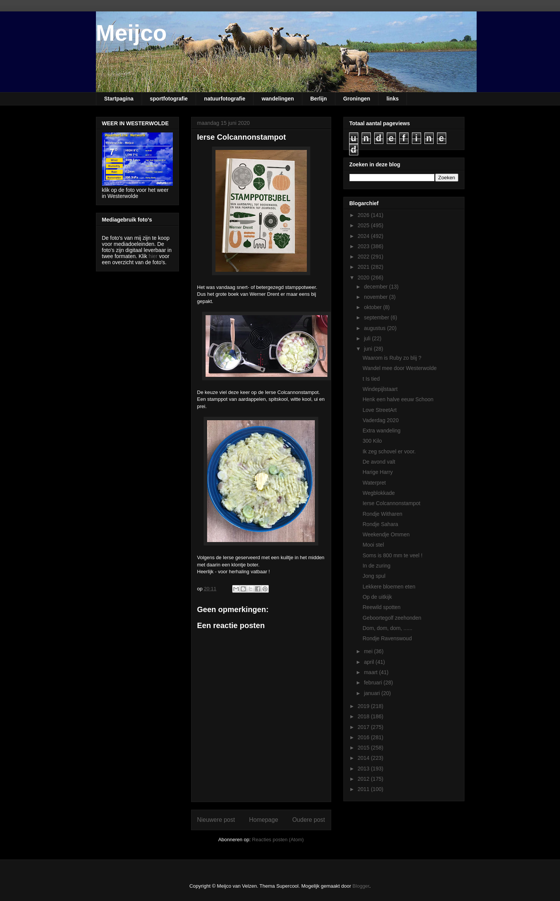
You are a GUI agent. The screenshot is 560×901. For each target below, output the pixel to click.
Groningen (356, 99)
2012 (364, 779)
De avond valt (378, 462)
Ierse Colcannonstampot (391, 503)
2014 (364, 758)
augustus (375, 328)
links (392, 99)
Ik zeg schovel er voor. (388, 451)
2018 (364, 716)
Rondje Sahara (380, 524)
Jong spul (373, 576)
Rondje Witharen (382, 514)
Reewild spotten (381, 607)
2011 (364, 789)
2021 (364, 267)
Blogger (361, 886)
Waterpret (374, 483)
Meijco (131, 33)
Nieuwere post (216, 819)
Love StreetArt (379, 410)
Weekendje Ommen (385, 534)
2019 (364, 706)
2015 (364, 748)
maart (371, 672)
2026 (364, 215)
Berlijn (318, 99)
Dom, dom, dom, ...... (387, 628)
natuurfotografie (224, 99)
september (377, 317)
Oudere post (308, 819)
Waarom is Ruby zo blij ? (391, 358)
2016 (364, 737)
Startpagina (119, 99)
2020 (364, 277)
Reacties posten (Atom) (278, 839)
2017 (364, 727)
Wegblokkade (378, 493)
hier (152, 256)
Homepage (263, 819)
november (376, 297)
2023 (364, 246)
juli (368, 338)
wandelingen (278, 99)
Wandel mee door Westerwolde (399, 368)
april (369, 662)
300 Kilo (372, 441)
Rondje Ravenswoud (387, 638)
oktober (373, 307)
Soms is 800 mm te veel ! (392, 555)
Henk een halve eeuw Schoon (397, 399)
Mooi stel (373, 545)
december (376, 287)
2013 (364, 768)
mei (369, 651)
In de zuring (376, 566)
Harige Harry (377, 472)
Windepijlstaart (379, 389)
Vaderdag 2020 (380, 420)
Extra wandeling (381, 430)
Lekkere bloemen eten (388, 587)
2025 (364, 225)
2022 (364, 257)
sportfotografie (169, 99)
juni (369, 349)
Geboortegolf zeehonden (391, 618)
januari (372, 693)
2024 (364, 236)
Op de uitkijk (377, 597)
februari (373, 682)
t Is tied (371, 379)
